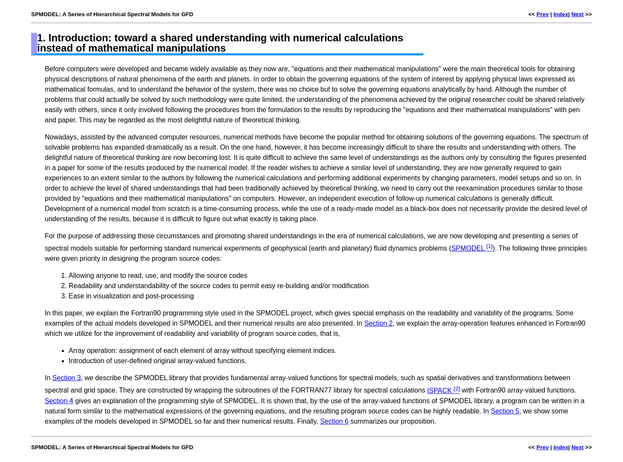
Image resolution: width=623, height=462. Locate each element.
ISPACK (443, 390)
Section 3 (66, 377)
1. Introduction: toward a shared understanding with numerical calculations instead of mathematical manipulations (220, 43)
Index (560, 14)
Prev (542, 14)
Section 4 (59, 400)
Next (577, 14)
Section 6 (334, 421)
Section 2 (378, 323)
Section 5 (505, 411)
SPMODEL (472, 248)
